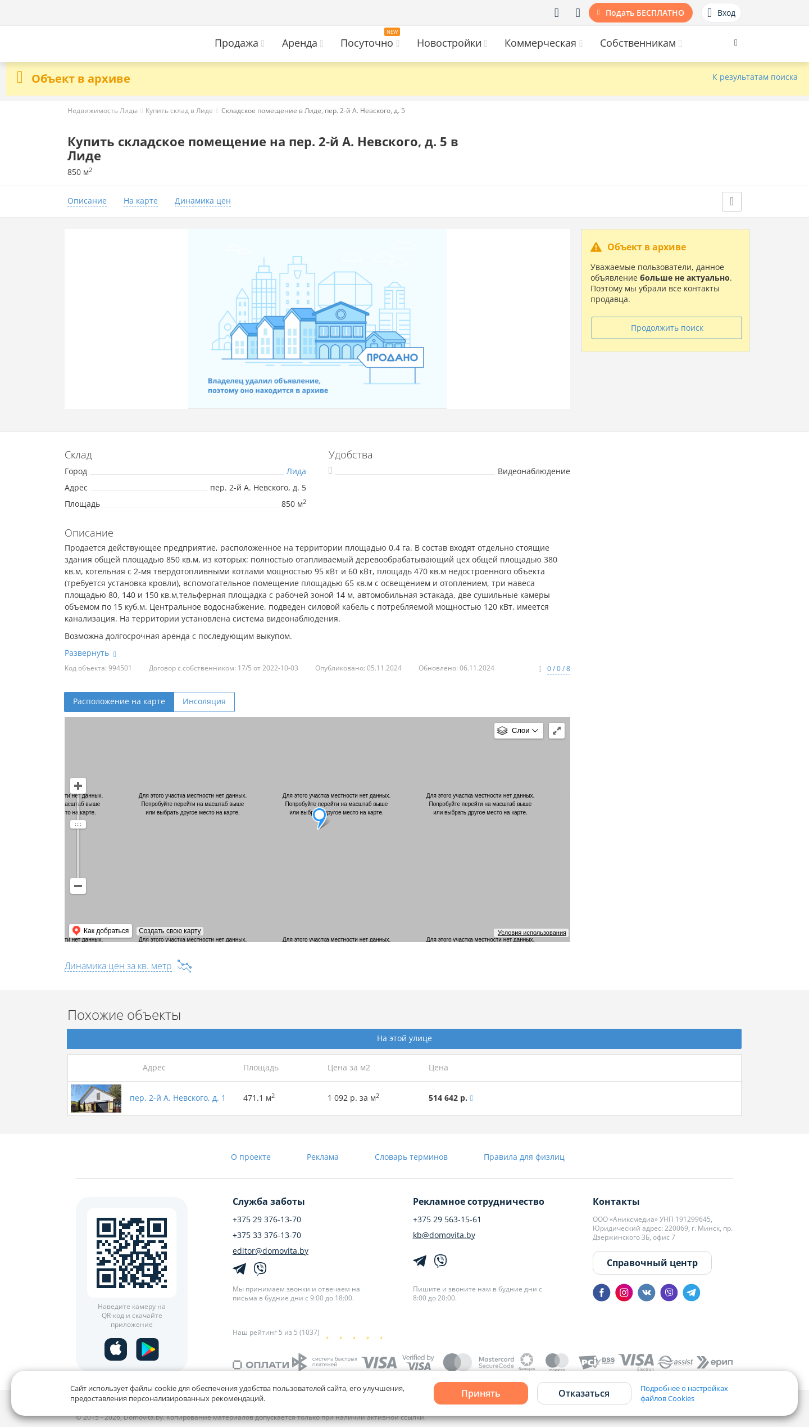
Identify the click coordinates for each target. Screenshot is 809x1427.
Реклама (323, 1156)
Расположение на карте (119, 701)
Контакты (616, 1201)
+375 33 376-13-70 (267, 1235)
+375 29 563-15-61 (447, 1219)
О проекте (251, 1156)
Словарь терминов (411, 1156)
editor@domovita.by (270, 1250)
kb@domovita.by (444, 1235)
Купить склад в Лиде (179, 110)
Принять (481, 1393)
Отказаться (584, 1393)
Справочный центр (652, 1263)
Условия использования (532, 932)
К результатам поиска (755, 77)
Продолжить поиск (667, 327)
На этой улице (404, 1038)
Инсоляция (204, 701)
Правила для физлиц (524, 1156)
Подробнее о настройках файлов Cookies (684, 1393)
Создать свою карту (170, 931)
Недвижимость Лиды (102, 110)
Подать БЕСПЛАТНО (645, 12)
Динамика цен (203, 201)
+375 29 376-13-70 (267, 1219)
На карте (141, 201)
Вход (721, 13)
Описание (87, 201)
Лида (296, 471)
